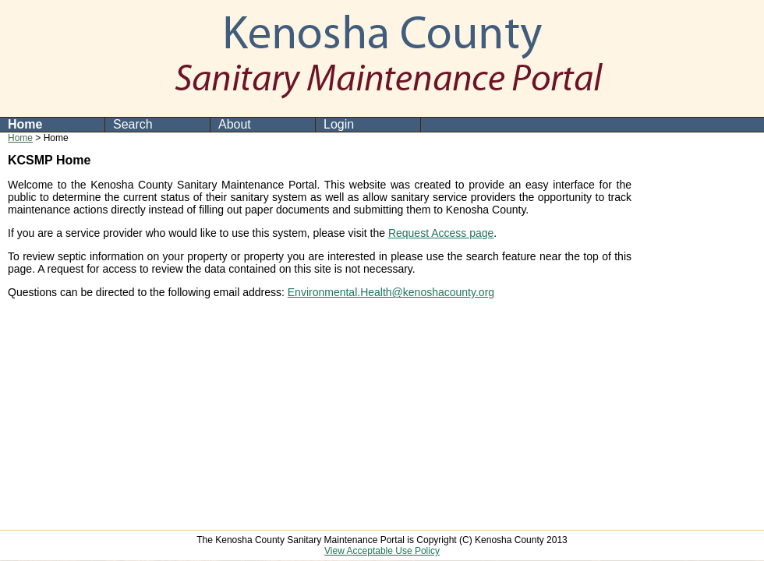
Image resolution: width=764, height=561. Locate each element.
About (234, 124)
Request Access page (440, 233)
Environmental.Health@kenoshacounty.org (391, 292)
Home (25, 124)
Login (339, 124)
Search (133, 124)
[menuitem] (52, 125)
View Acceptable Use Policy (382, 550)
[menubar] (210, 125)
